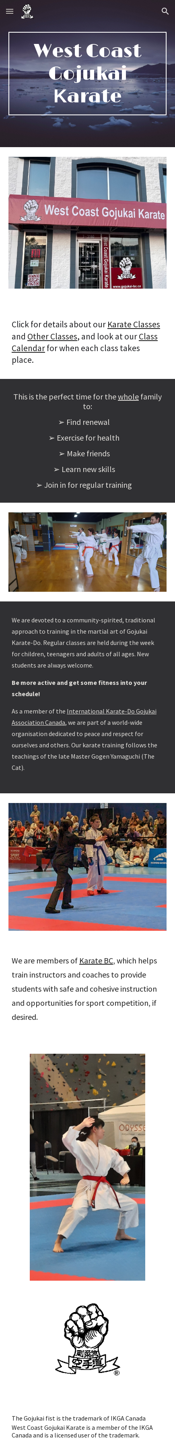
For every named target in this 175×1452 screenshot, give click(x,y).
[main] (87, 73)
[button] (9, 11)
